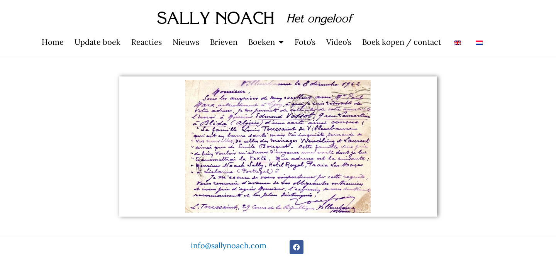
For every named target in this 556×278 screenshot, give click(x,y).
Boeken (266, 42)
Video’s (338, 42)
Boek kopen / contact (401, 42)
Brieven (223, 42)
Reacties (146, 42)
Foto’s (305, 42)
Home (53, 42)
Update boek (97, 42)
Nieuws (186, 42)
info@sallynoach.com (228, 245)
